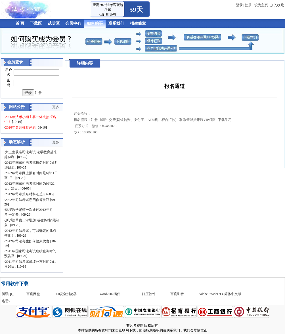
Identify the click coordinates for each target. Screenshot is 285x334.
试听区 (54, 23)
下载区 (36, 23)
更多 (55, 107)
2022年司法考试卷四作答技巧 (27, 200)
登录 (239, 5)
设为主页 (261, 5)
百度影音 (177, 294)
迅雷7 (6, 301)
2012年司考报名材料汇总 (24, 194)
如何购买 (95, 23)
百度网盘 (33, 294)
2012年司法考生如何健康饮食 (27, 241)
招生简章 (138, 23)
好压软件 (149, 294)
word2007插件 (110, 294)
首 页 (20, 23)
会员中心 (73, 23)
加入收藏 (277, 5)
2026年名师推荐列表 (20, 127)
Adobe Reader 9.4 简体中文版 (220, 294)
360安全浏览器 (66, 294)
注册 (248, 5)
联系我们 (116, 23)
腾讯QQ (7, 294)
